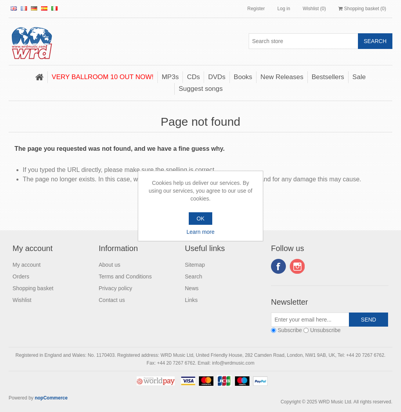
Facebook (278, 266)
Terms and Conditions (125, 276)
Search (193, 276)
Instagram (297, 266)
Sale (359, 77)
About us (109, 265)
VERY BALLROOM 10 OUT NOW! (103, 77)
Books (243, 77)
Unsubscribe (325, 330)
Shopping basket (33, 288)
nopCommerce (51, 398)
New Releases (281, 77)
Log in (283, 8)
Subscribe (290, 330)
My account (27, 265)
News (192, 288)
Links (191, 300)
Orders (21, 276)
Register (256, 8)
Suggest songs (200, 88)
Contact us (112, 300)
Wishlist (22, 300)
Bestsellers (328, 77)
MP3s (170, 77)
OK (200, 218)
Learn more (200, 232)
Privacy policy (115, 288)
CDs (193, 77)
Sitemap (195, 265)
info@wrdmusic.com (233, 363)
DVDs (216, 77)
